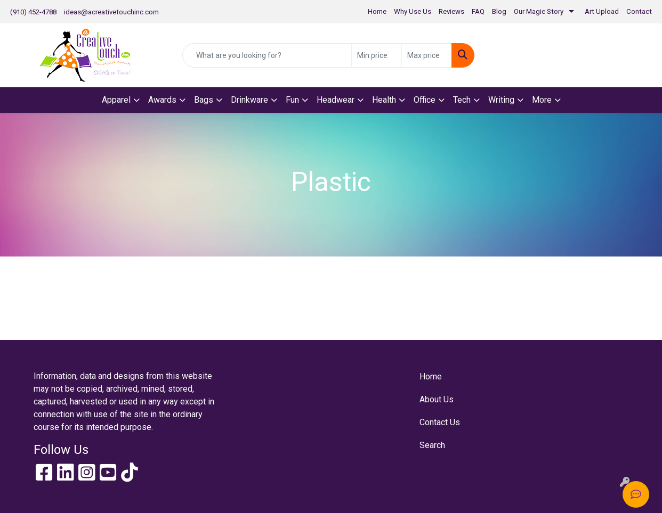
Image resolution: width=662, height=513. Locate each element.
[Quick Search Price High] (426, 55)
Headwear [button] (335, 100)
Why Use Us (412, 11)
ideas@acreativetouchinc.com (111, 12)
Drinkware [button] (249, 100)
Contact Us (439, 422)
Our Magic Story (538, 11)
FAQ (478, 11)
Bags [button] (203, 100)
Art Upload (602, 11)
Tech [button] (462, 100)
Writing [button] (501, 100)
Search (432, 445)
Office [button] (424, 100)
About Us (436, 399)
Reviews (451, 11)
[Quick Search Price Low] (376, 55)
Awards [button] (162, 100)
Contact (639, 11)
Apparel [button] (116, 100)
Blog (499, 11)
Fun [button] (292, 100)
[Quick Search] (267, 55)
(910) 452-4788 (33, 12)
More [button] (542, 100)
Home (377, 11)
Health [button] (384, 100)
